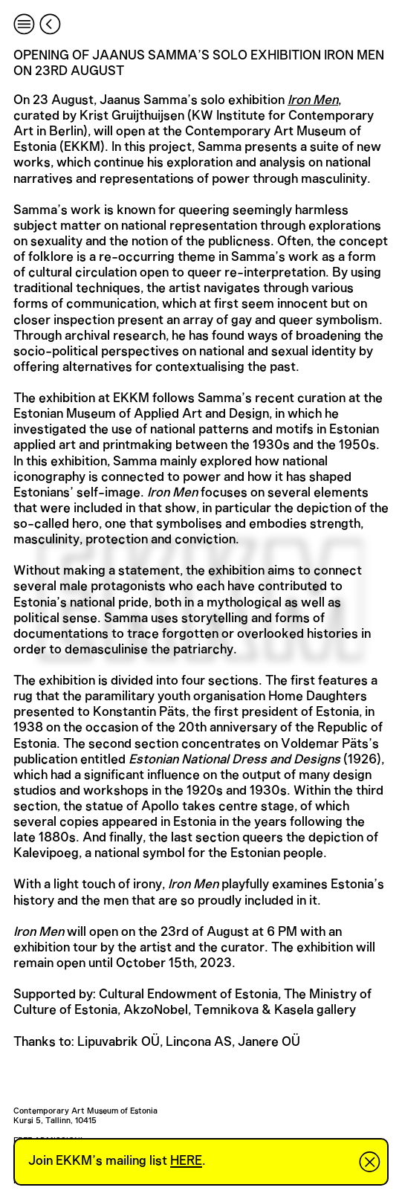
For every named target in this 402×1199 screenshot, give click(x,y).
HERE (186, 1161)
